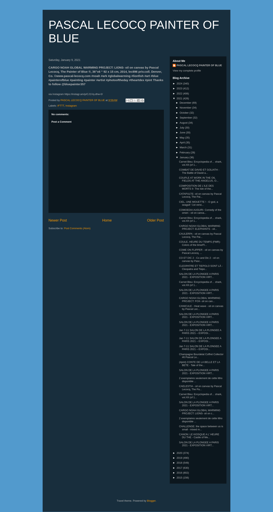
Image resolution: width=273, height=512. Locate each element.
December (186, 102)
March (184, 147)
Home (107, 220)
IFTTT (60, 105)
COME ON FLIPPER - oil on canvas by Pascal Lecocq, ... (201, 251)
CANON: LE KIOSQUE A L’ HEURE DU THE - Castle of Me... (199, 436)
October (184, 112)
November (186, 107)
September (186, 117)
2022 (180, 93)
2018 (180, 462)
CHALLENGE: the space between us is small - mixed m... (201, 428)
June (183, 132)
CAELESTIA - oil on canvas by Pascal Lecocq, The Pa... (200, 388)
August (184, 122)
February (185, 152)
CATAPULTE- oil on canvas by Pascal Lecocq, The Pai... (200, 195)
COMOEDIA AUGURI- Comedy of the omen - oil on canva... (200, 211)
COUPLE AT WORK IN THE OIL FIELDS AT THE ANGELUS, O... (198, 179)
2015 (180, 477)
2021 (180, 98)
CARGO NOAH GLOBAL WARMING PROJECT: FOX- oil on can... (199, 300)
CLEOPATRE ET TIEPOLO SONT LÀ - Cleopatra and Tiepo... (201, 267)
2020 (180, 452)
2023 (180, 88)
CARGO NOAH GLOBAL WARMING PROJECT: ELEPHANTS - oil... (199, 227)
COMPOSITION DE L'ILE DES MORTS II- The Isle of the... (196, 187)
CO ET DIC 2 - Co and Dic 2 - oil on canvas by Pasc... (199, 259)
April (183, 142)
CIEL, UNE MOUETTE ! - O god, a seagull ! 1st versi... (198, 203)
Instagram (71, 105)
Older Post (155, 220)
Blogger (151, 500)
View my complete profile (187, 70)
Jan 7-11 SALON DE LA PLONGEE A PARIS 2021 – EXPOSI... (200, 332)
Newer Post (57, 220)
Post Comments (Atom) (77, 228)
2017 (180, 467)
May (182, 137)
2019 (180, 457)
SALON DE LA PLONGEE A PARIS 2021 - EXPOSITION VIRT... (199, 275)
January (184, 157)
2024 (180, 83)
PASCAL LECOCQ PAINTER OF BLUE (199, 65)
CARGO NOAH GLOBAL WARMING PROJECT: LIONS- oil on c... (199, 412)
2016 (180, 472)
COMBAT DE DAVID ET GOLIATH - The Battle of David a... (199, 171)
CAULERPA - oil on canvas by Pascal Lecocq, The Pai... (200, 235)
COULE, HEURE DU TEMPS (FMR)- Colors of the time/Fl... (200, 243)
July (182, 127)
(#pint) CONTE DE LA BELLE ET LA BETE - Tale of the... (199, 364)
